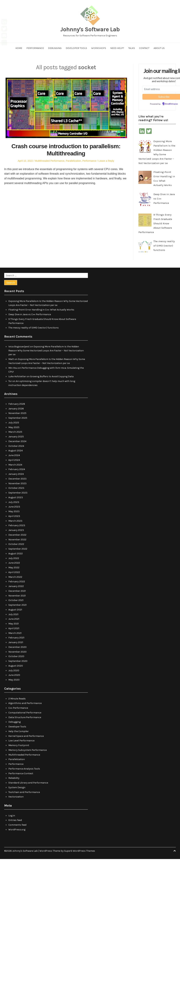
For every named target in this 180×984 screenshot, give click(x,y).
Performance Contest (20, 773)
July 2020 (13, 670)
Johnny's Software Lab (90, 29)
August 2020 (15, 665)
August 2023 (15, 497)
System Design (16, 787)
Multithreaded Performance (49, 160)
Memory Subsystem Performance (27, 750)
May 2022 (13, 567)
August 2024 (15, 450)
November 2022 (17, 539)
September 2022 (17, 548)
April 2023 (14, 516)
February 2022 (16, 581)
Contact (144, 48)
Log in (11, 815)
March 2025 (15, 431)
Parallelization (73, 160)
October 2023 (16, 487)
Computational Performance (24, 712)
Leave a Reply (106, 160)
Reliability (13, 778)
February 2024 (16, 469)
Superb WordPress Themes (79, 850)
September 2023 (17, 492)
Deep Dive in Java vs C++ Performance (29, 314)
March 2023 (15, 520)
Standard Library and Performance (28, 782)
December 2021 (17, 590)
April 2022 (14, 572)
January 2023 (16, 530)
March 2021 (14, 633)
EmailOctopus (171, 104)
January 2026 (16, 408)
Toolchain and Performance (24, 792)
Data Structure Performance (24, 717)
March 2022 (15, 576)
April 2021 (13, 628)
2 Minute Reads (17, 698)
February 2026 (16, 403)
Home (18, 48)
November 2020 (17, 651)
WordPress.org (16, 829)
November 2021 (17, 595)
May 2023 (14, 511)
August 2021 (15, 609)
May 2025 (13, 427)
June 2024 (14, 455)
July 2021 (13, 614)
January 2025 (16, 436)
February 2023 (16, 525)
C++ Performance (18, 707)
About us (159, 48)
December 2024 (17, 441)
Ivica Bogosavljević (19, 346)
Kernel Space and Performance (26, 736)
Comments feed (17, 824)
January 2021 (15, 642)
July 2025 (13, 422)
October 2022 (16, 544)
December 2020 (17, 647)
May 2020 (14, 679)
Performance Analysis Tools (24, 768)
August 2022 (15, 553)
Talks (131, 48)
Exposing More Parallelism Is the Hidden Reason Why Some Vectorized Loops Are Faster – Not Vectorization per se (46, 350)
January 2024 (16, 474)
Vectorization (16, 796)
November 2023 (17, 483)
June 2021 (13, 618)
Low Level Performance (21, 740)
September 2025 (17, 417)
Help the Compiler (18, 731)
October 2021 (15, 600)
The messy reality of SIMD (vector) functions (33, 327)
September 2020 (17, 661)
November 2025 (17, 413)
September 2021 (17, 604)
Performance (35, 48)
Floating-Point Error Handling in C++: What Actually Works (41, 309)
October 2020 (16, 656)
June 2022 (14, 562)
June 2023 (14, 506)
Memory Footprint (18, 745)
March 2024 (15, 464)
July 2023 (13, 502)
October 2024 (16, 446)
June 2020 (14, 675)
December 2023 (17, 478)
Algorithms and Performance (25, 703)
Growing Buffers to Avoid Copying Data (52, 376)
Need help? (117, 48)
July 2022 (13, 558)
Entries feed (15, 820)
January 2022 (16, 586)
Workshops (98, 48)
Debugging (55, 48)
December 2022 (17, 534)
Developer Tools (76, 48)
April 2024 (14, 460)
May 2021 (13, 623)
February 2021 (16, 637)
